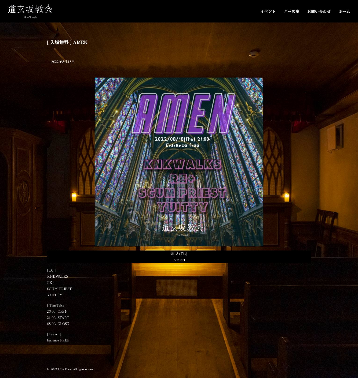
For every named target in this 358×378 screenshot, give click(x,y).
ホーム (344, 11)
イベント (268, 11)
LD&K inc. (65, 369)
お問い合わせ (319, 11)
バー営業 (292, 11)
